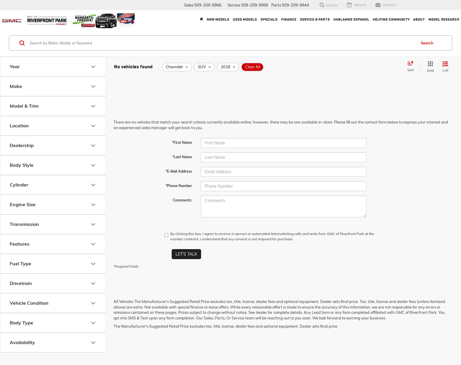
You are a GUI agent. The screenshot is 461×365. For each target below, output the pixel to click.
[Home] (201, 19)
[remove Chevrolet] (177, 67)
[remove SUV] (204, 67)
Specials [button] (269, 19)
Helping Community (391, 19)
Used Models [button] (245, 19)
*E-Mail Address (179, 171)
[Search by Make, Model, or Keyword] (222, 43)
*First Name (182, 142)
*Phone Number (179, 186)
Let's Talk (186, 254)
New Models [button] (218, 19)
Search (427, 43)
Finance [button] (288, 19)
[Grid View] (429, 67)
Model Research (443, 19)
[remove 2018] (228, 67)
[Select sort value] (412, 67)
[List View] (445, 67)
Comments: (182, 200)
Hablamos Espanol (351, 19)
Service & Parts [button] (315, 19)
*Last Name (182, 157)
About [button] (419, 19)
